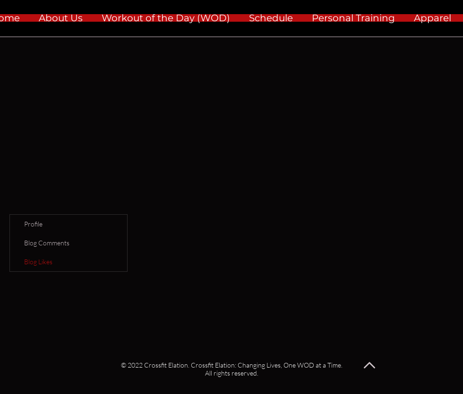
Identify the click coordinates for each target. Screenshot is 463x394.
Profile (33, 224)
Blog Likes (38, 262)
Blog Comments (46, 243)
